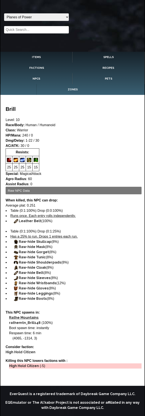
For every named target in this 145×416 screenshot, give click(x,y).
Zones (73, 89)
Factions (36, 67)
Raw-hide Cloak (32, 267)
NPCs (36, 78)
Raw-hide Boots (33, 299)
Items (36, 57)
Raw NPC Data (19, 190)
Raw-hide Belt (31, 273)
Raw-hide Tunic (32, 257)
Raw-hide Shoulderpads (40, 262)
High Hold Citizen (20, 352)
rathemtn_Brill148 (25, 323)
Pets (108, 78)
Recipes (108, 67)
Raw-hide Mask (32, 247)
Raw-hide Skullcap (35, 242)
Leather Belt (30, 221)
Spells (108, 57)
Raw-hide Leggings (36, 293)
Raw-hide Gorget (34, 252)
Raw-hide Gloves (34, 288)
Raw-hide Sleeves (34, 278)
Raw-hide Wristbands (37, 283)
